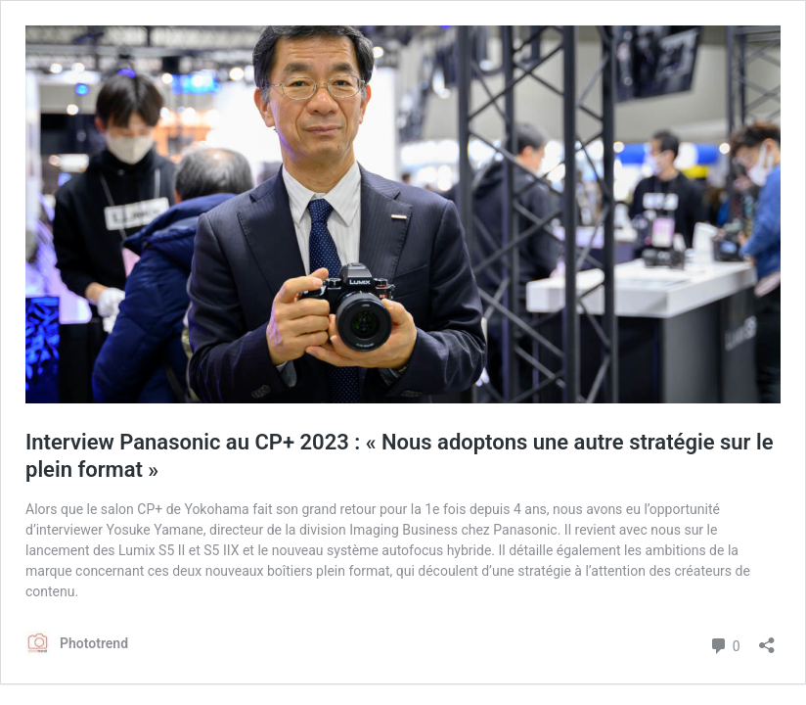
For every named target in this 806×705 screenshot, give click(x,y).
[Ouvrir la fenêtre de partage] (767, 639)
